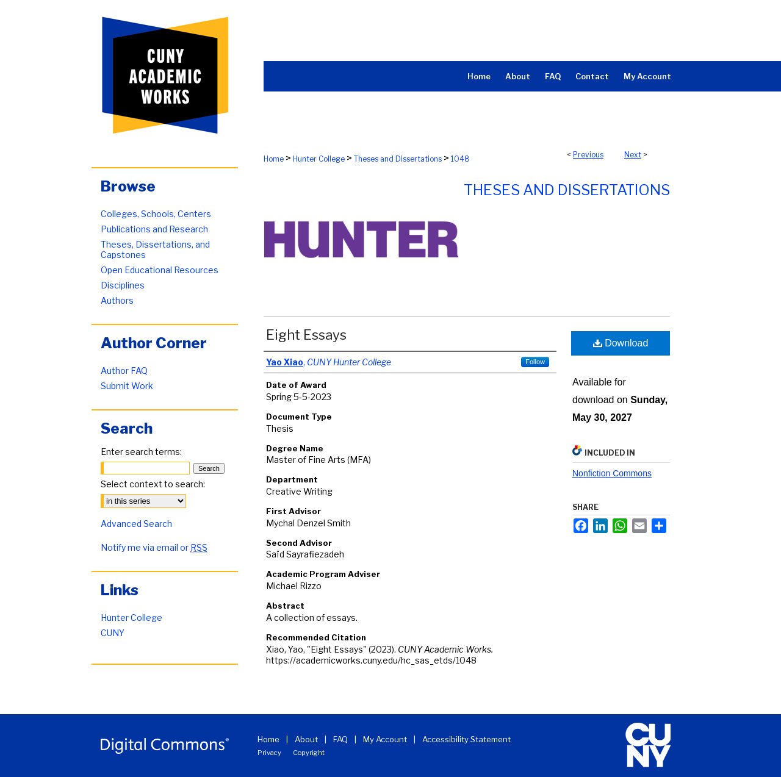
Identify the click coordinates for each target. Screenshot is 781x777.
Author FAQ (124, 370)
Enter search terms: (141, 451)
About (306, 739)
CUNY (112, 633)
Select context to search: (153, 484)
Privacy (269, 752)
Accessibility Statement (466, 739)
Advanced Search (136, 523)
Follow (535, 361)
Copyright (309, 752)
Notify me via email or (154, 547)
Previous (588, 154)
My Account (385, 739)
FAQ (340, 739)
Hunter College (319, 158)
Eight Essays (306, 335)
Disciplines (123, 285)
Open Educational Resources (159, 270)
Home (274, 158)
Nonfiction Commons (612, 473)
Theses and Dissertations (398, 158)
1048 (460, 158)
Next (632, 154)
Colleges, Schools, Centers (156, 214)
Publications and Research (154, 229)
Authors (117, 300)
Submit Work (127, 386)
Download (621, 343)
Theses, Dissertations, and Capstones (155, 249)
